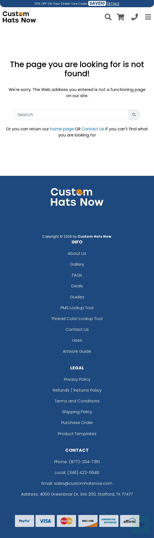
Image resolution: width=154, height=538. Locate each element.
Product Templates (77, 434)
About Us (77, 253)
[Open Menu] (147, 17)
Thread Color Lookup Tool (77, 318)
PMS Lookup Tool (77, 308)
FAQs (77, 275)
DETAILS (113, 3)
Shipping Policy (77, 412)
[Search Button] (134, 115)
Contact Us (93, 129)
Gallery (77, 264)
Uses (77, 340)
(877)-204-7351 (84, 462)
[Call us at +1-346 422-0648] (134, 18)
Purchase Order (77, 422)
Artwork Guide (77, 351)
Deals (77, 286)
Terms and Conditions (77, 401)
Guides (77, 297)
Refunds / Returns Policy (77, 390)
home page (62, 129)
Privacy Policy (77, 379)
